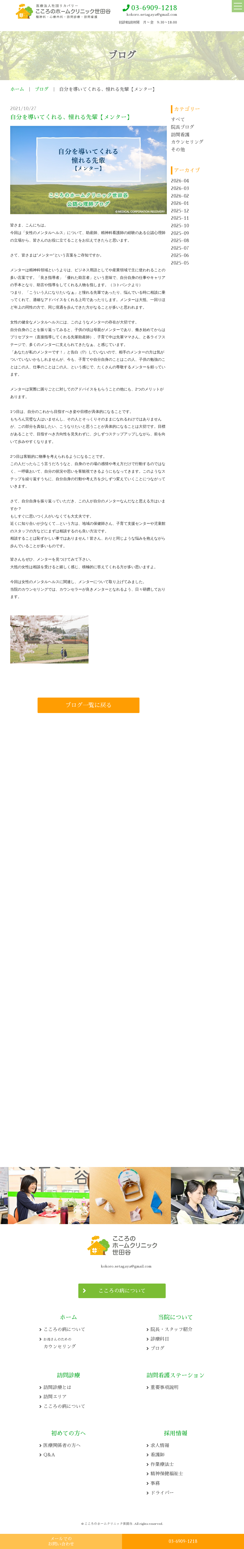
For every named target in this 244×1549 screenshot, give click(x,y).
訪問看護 (180, 135)
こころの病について (122, 1289)
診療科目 (160, 1337)
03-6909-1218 (154, 7)
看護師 (158, 1453)
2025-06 (180, 255)
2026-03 (180, 188)
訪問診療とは (57, 1385)
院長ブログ (182, 127)
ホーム (17, 89)
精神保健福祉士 (167, 1472)
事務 (155, 1481)
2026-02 (180, 196)
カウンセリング (187, 142)
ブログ (42, 89)
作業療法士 (162, 1462)
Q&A (49, 1453)
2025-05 (180, 263)
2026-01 (180, 203)
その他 (178, 149)
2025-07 (180, 248)
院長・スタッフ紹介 (171, 1328)
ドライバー (162, 1491)
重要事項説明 (164, 1385)
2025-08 (180, 240)
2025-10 (180, 225)
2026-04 (180, 181)
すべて (178, 119)
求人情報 (160, 1443)
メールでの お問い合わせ (61, 1541)
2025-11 (180, 218)
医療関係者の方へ (62, 1443)
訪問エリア (55, 1395)
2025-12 (180, 211)
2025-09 (180, 233)
